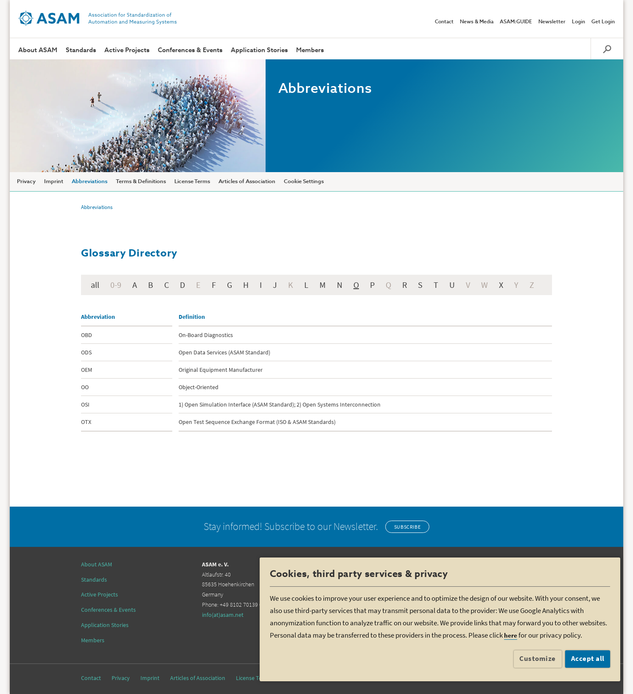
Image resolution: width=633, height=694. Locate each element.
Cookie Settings (304, 181)
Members (310, 50)
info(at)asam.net (223, 615)
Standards (81, 50)
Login (578, 22)
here (510, 635)
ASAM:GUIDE (516, 22)
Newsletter (552, 22)
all (95, 284)
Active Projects (126, 50)
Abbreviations (89, 181)
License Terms (192, 181)
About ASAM (37, 50)
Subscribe (407, 527)
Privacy (26, 181)
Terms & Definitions (141, 181)
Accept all (588, 658)
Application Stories (259, 50)
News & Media (476, 22)
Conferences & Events (190, 50)
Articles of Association (246, 181)
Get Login (603, 22)
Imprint (53, 181)
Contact (444, 22)
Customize (537, 658)
